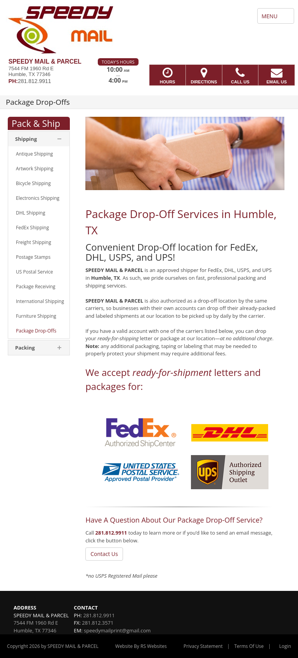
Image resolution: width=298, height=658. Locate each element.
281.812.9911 (111, 532)
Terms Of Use (249, 646)
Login (285, 646)
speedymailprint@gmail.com (117, 630)
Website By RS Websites (141, 646)
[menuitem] (38, 154)
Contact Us (104, 554)
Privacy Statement (203, 646)
